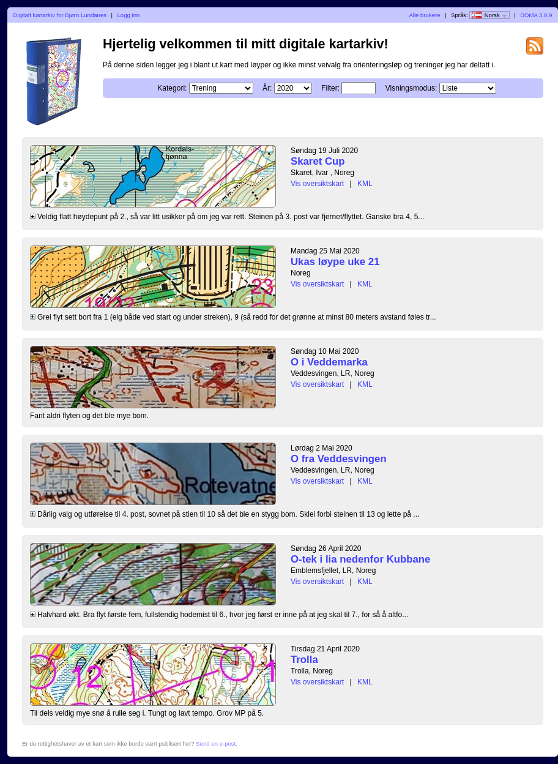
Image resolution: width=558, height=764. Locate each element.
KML (365, 183)
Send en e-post (216, 743)
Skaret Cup (318, 161)
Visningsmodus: (411, 88)
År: (267, 88)
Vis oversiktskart (317, 183)
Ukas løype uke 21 (335, 262)
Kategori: (172, 88)
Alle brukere (424, 15)
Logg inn (128, 15)
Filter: (330, 88)
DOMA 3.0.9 (536, 15)
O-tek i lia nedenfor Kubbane (360, 559)
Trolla (304, 659)
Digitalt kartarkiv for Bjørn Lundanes (60, 15)
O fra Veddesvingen (339, 459)
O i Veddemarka (329, 362)
